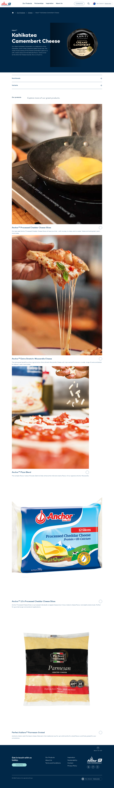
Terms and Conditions (53, 763)
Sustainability (72, 760)
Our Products (50, 757)
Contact (70, 763)
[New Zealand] (13, 13)
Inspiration (71, 757)
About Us (48, 760)
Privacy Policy (72, 765)
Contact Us (79, 3)
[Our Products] (21, 13)
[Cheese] (30, 13)
